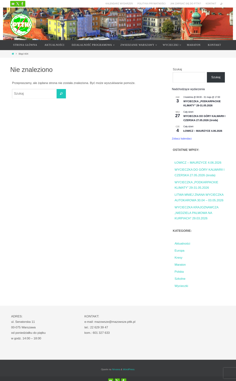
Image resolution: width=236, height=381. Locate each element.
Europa (179, 250)
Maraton (180, 264)
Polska (179, 271)
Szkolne (180, 278)
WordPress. (129, 369)
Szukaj (177, 69)
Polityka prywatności (151, 3)
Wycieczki (181, 286)
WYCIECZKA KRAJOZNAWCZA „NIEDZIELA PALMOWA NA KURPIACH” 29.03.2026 (197, 213)
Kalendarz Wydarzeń (119, 3)
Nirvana (116, 369)
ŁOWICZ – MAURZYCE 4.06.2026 (202, 130)
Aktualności (182, 243)
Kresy (178, 257)
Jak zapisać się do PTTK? (185, 3)
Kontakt (211, 3)
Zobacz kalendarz (182, 138)
